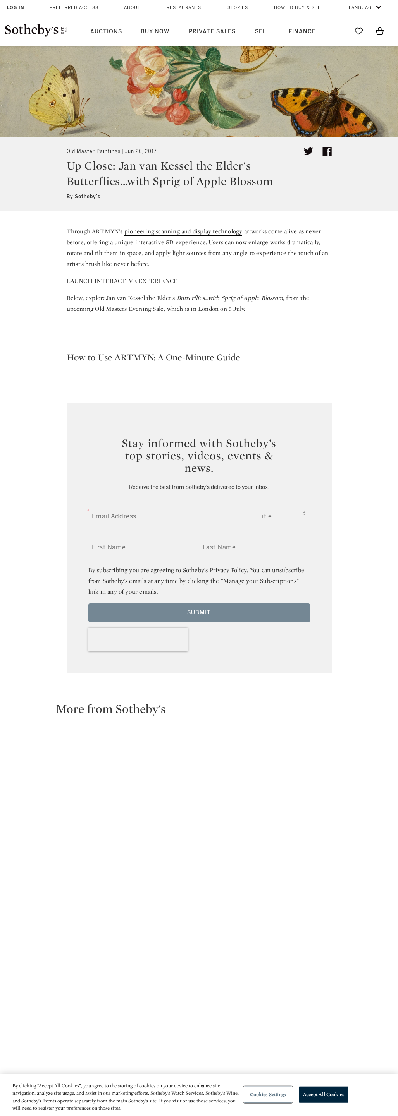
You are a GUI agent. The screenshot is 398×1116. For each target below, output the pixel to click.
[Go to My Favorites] (359, 31)
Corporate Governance (198, 1010)
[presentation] (138, 639)
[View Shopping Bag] (379, 31)
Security (249, 982)
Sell (262, 31)
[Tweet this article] (308, 151)
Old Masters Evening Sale (129, 309)
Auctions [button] (106, 31)
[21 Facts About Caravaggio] (345, 757)
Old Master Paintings (94, 151)
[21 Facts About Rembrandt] (345, 823)
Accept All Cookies (323, 1094)
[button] (203, 712)
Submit (199, 612)
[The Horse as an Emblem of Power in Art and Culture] (102, 791)
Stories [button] (237, 7)
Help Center (110, 982)
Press (173, 982)
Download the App (119, 1010)
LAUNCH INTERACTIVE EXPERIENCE (122, 281)
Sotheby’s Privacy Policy (215, 570)
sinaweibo (302, 933)
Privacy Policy (185, 996)
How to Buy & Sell (298, 7)
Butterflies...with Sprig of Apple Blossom (230, 298)
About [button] (132, 7)
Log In (15, 7)
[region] (199, 1095)
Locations (107, 996)
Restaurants (184, 7)
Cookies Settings (268, 1094)
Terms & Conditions (266, 996)
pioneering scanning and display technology (183, 231)
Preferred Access (74, 7)
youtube (266, 932)
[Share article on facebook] (327, 151)
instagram (230, 932)
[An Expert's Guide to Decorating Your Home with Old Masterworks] (248, 790)
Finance (302, 31)
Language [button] (362, 7)
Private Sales (212, 31)
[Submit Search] (338, 31)
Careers (176, 1024)
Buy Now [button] (155, 31)
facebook (199, 932)
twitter (168, 933)
